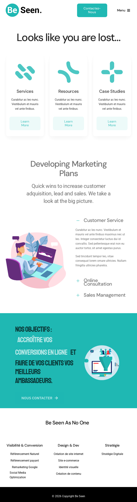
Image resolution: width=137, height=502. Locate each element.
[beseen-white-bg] (23, 4)
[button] (101, 219)
